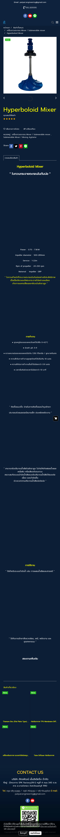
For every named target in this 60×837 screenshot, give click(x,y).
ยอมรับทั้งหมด (35, 833)
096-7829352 (29, 791)
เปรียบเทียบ (29, 129)
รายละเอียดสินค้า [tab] (11, 158)
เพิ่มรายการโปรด (11, 129)
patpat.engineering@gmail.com (33, 2)
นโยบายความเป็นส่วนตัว (48, 826)
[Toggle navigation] (57, 22)
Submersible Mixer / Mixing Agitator (19, 137)
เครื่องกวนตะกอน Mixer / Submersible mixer (31, 134)
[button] (52, 22)
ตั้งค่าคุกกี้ (23, 833)
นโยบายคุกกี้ (11, 829)
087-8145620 (44, 791)
